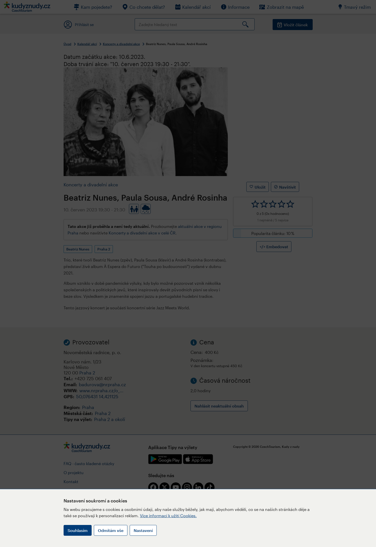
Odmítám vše (110, 530)
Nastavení (143, 530)
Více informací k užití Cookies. (168, 515)
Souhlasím (78, 530)
